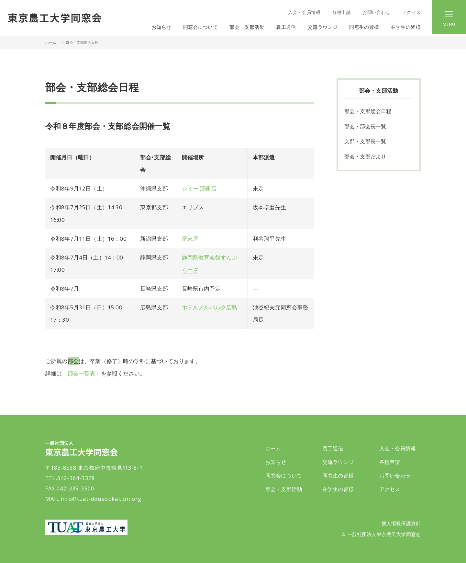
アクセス (411, 12)
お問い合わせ (376, 12)
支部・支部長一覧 (365, 141)
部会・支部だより (365, 157)
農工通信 (332, 448)
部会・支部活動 (283, 489)
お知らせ (161, 27)
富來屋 (190, 238)
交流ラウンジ (338, 461)
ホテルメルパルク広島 (210, 307)
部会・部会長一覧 (365, 126)
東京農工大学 (86, 527)
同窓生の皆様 (338, 475)
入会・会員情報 (304, 12)
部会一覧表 (81, 373)
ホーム (50, 42)
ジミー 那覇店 (199, 188)
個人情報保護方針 (401, 523)
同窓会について (283, 475)
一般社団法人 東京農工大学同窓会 (54, 18)
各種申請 (341, 12)
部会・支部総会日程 (367, 111)
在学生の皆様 (338, 489)
